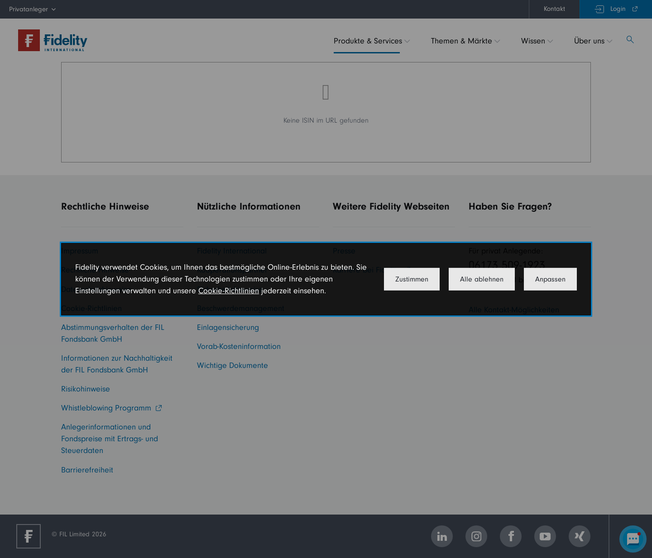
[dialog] (326, 279)
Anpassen (550, 279)
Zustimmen (411, 279)
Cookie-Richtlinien (228, 291)
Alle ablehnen (481, 279)
